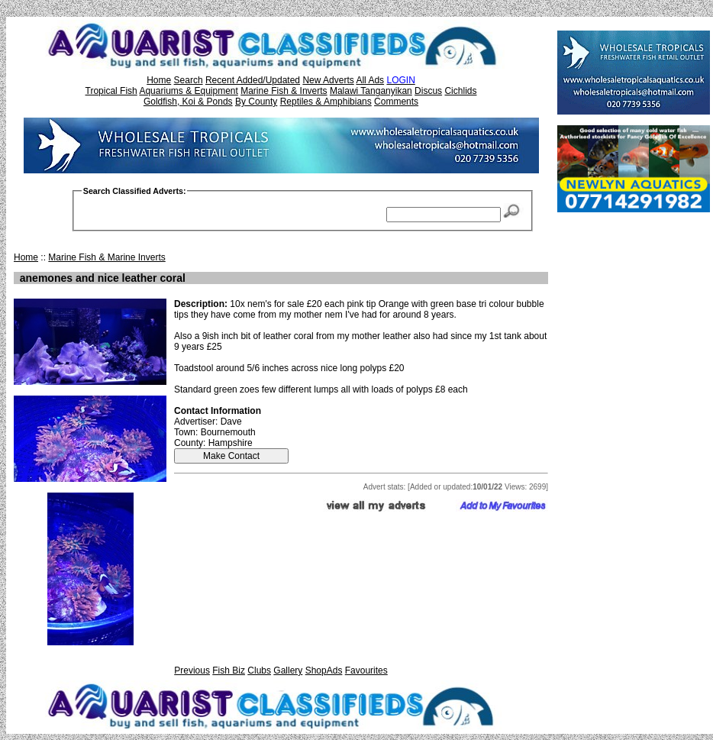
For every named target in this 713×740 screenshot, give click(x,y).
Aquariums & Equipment (188, 91)
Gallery (287, 670)
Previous (192, 670)
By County (256, 101)
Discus (428, 91)
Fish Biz (228, 670)
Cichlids (460, 91)
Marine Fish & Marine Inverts (106, 257)
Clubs (259, 670)
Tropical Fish (111, 91)
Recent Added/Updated (252, 80)
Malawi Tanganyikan (371, 91)
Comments (396, 101)
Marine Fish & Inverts (283, 91)
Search (188, 80)
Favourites (366, 670)
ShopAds (324, 670)
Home (159, 80)
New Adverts (327, 80)
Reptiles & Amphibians (326, 101)
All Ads (370, 80)
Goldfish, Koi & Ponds (188, 101)
